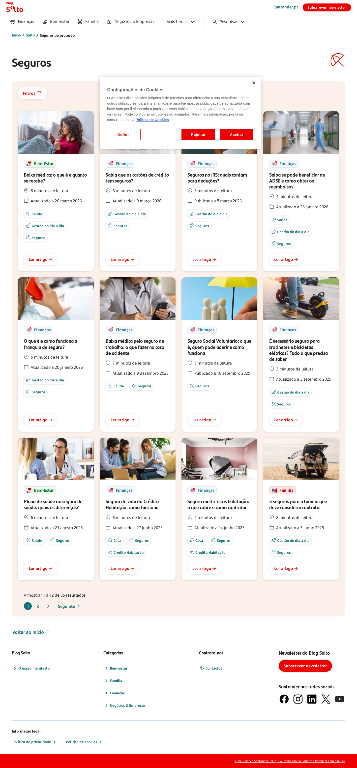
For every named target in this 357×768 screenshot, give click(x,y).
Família (113, 680)
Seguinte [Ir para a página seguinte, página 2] (69, 606)
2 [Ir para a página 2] (38, 606)
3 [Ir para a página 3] (48, 606)
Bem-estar (115, 668)
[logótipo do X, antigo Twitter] (325, 699)
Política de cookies (84, 742)
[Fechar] (253, 82)
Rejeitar (198, 135)
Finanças (114, 693)
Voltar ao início (30, 632)
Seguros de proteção (57, 35)
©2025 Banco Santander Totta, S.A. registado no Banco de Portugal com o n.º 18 (290, 761)
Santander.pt (285, 7)
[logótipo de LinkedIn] (311, 699)
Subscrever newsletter (327, 7)
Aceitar (236, 135)
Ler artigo (41, 259)
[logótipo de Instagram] (298, 699)
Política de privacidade (34, 742)
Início (16, 35)
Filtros (32, 93)
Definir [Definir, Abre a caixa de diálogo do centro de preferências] (124, 135)
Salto (30, 35)
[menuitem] (22, 22)
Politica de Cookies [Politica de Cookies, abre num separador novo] (152, 120)
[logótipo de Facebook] (284, 699)
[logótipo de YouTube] (339, 699)
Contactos (211, 668)
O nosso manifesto (31, 668)
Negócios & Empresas (125, 705)
